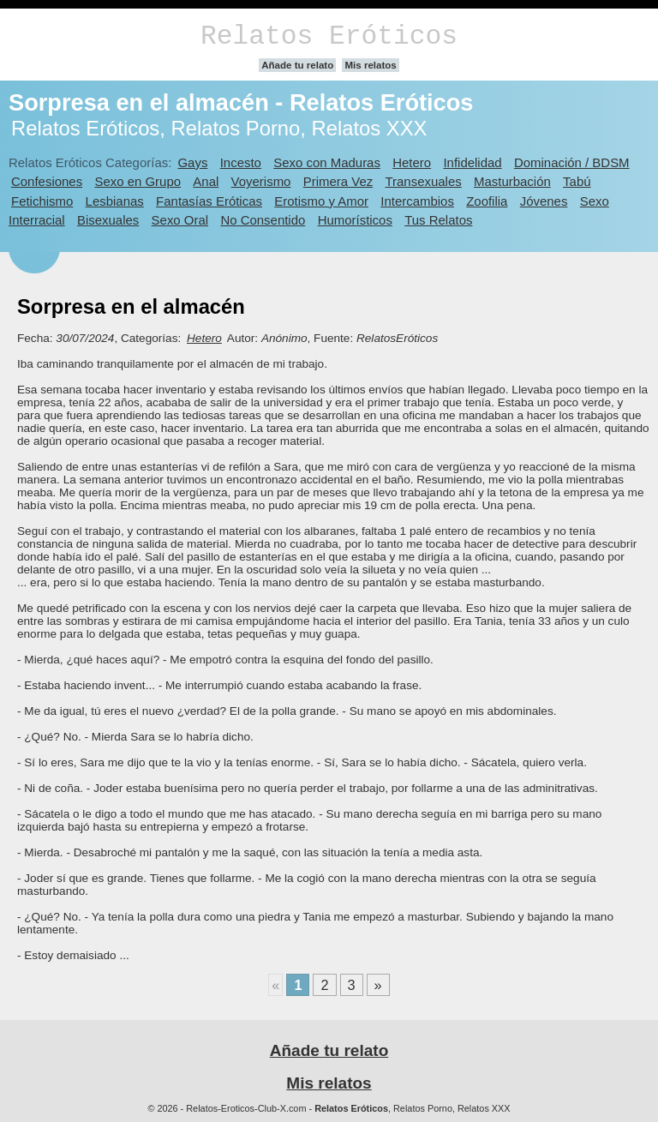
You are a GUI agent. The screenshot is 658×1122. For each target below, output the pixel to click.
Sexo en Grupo (137, 181)
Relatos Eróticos (329, 36)
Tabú (576, 181)
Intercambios (417, 201)
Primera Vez (338, 181)
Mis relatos (370, 65)
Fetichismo (42, 201)
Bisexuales (108, 220)
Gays (192, 162)
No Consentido (262, 220)
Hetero (411, 162)
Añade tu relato (297, 65)
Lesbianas (115, 201)
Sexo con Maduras (326, 162)
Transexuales (424, 181)
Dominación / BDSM (572, 162)
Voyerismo (261, 181)
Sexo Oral (180, 220)
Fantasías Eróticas (209, 201)
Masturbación (512, 181)
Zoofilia (486, 201)
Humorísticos (355, 220)
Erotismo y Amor (321, 201)
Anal (205, 181)
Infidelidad (472, 162)
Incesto (240, 162)
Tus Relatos (438, 220)
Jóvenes (544, 201)
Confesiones (46, 181)
